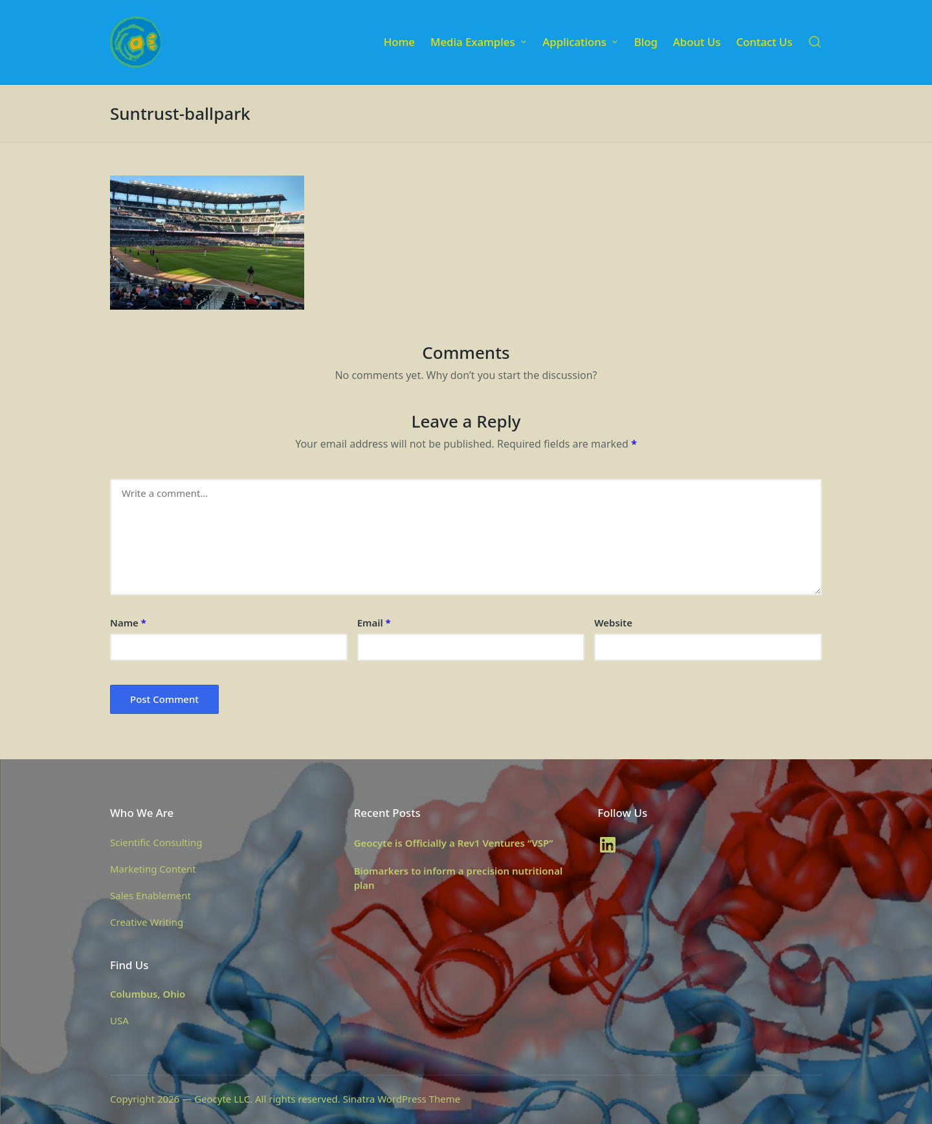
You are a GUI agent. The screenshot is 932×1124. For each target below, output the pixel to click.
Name (128, 622)
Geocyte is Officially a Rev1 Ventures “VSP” (453, 842)
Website (613, 622)
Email (374, 622)
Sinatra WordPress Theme (402, 1098)
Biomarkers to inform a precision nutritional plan (458, 878)
